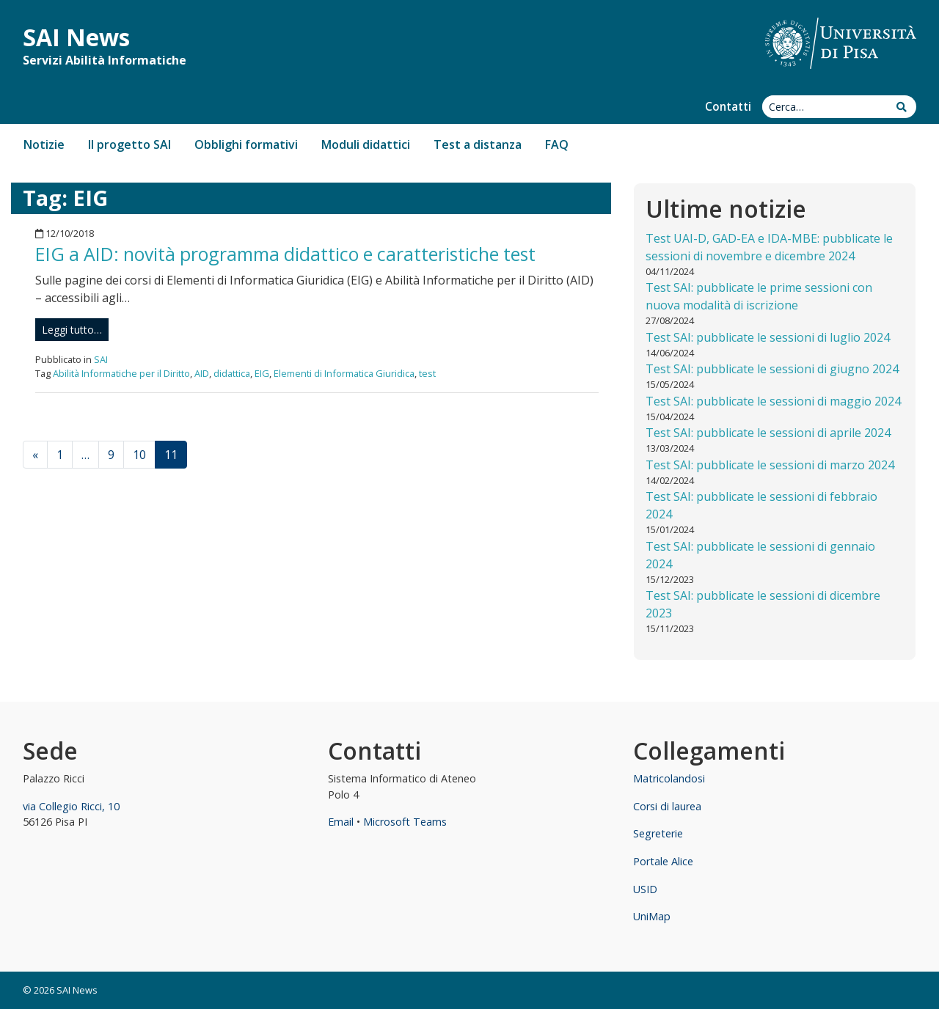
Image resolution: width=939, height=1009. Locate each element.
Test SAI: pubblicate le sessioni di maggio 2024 (773, 401)
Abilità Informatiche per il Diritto (121, 373)
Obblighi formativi (246, 144)
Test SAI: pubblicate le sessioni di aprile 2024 (768, 433)
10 (139, 455)
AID (201, 373)
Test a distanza (478, 144)
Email (341, 822)
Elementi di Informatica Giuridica (344, 373)
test (427, 373)
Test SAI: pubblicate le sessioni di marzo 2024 (770, 465)
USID (645, 889)
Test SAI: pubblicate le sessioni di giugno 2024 (772, 369)
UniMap (652, 916)
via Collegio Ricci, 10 (71, 806)
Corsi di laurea (667, 806)
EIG (262, 373)
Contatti (728, 106)
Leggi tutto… (72, 330)
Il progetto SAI (129, 144)
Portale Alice (663, 861)
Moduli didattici (365, 144)
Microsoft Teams (405, 822)
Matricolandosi (669, 778)
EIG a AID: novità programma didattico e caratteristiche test (285, 253)
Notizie (44, 144)
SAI (101, 359)
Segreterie (658, 833)
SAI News (76, 37)
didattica (231, 373)
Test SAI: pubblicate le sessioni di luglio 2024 (768, 337)
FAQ (557, 144)
